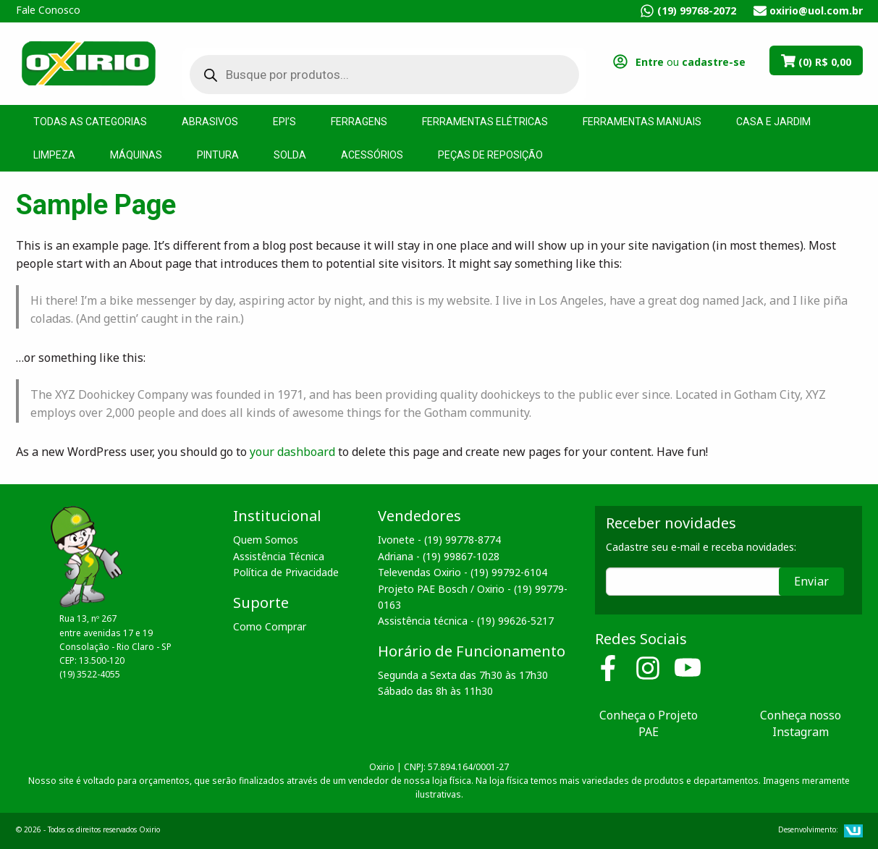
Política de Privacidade (286, 572)
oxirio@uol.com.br (816, 10)
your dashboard (292, 452)
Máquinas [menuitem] (136, 155)
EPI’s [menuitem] (284, 121)
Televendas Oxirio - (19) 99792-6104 (462, 572)
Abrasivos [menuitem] (210, 121)
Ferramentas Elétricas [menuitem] (485, 121)
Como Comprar (269, 626)
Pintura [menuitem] (218, 155)
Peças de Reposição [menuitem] (490, 155)
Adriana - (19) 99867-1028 (438, 556)
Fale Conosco (48, 10)
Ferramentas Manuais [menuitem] (642, 121)
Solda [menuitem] (290, 155)
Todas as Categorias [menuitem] (90, 121)
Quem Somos (265, 539)
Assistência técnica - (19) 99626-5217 (466, 621)
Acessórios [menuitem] (372, 155)
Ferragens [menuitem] (359, 121)
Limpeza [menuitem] (54, 155)
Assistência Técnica (278, 556)
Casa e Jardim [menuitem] (773, 121)
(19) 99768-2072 (696, 10)
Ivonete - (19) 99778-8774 (439, 539)
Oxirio (88, 62)
